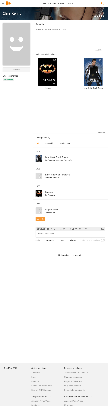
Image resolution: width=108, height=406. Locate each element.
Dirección (50, 143)
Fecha (38, 240)
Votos (61, 240)
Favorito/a (16, 70)
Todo (38, 143)
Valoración (50, 240)
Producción (64, 143)
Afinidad (73, 240)
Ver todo (40, 219)
